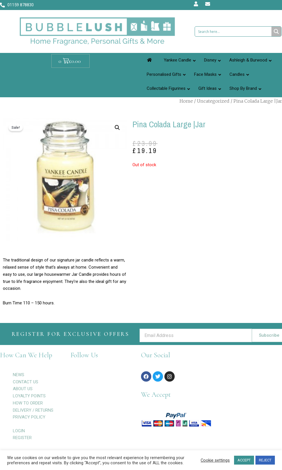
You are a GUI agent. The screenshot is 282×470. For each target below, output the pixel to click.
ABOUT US (23, 388)
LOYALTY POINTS (29, 395)
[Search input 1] (233, 31)
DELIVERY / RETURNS (33, 410)
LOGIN (19, 430)
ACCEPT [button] (244, 460)
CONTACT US (25, 381)
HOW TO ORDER (28, 403)
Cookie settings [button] (215, 460)
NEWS (18, 374)
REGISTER (22, 437)
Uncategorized (213, 101)
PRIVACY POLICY (29, 417)
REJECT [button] (265, 460)
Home (186, 101)
